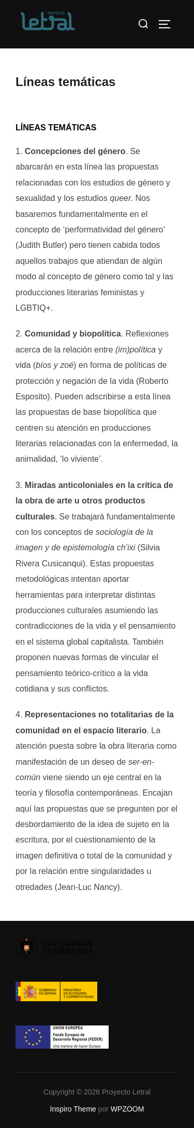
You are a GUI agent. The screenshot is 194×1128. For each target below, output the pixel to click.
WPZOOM (127, 1109)
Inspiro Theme (73, 1109)
